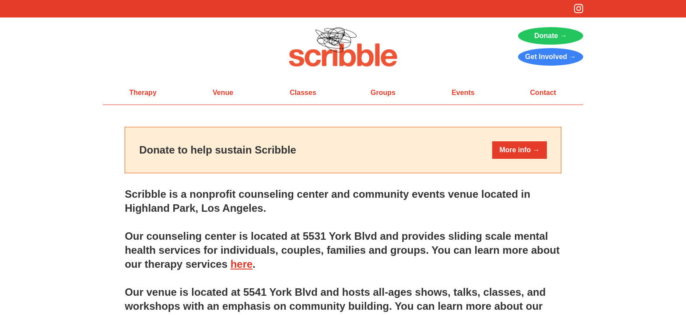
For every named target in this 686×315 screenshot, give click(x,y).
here (242, 264)
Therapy (143, 92)
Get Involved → (550, 56)
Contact (543, 92)
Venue (223, 92)
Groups (383, 92)
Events (463, 92)
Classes (303, 92)
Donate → (550, 35)
